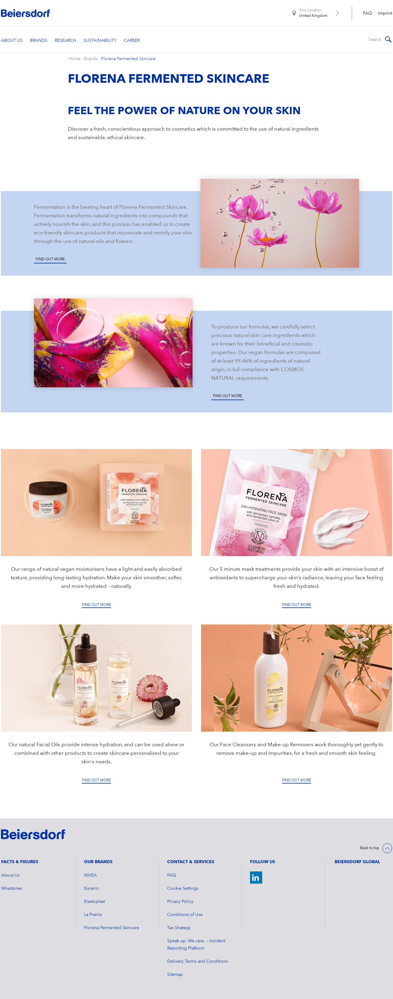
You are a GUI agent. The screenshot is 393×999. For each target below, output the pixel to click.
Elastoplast (94, 901)
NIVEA (90, 875)
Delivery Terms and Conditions (197, 961)
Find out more (50, 259)
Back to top (369, 848)
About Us (10, 875)
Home (74, 59)
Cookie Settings (182, 888)
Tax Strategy (179, 928)
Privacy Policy (180, 901)
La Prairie (93, 915)
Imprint (385, 13)
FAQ (367, 13)
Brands (90, 59)
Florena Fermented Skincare (128, 59)
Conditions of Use (185, 915)
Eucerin (91, 888)
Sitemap (175, 974)
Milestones (11, 888)
